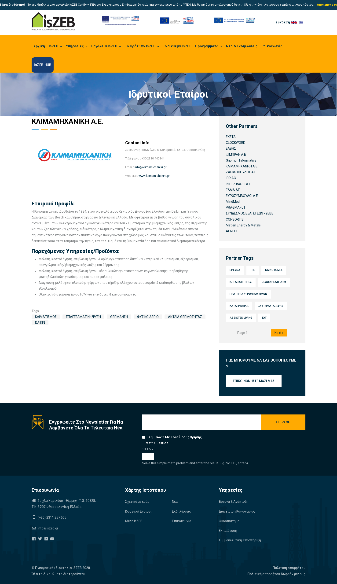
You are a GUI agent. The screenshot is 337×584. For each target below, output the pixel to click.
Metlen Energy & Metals (243, 225)
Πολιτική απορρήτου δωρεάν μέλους (276, 574)
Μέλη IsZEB (134, 521)
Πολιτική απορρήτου (289, 568)
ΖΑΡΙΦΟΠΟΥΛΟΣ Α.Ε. (241, 172)
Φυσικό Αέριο (148, 317)
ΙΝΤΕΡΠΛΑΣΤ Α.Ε (238, 184)
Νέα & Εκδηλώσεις (242, 46)
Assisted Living (241, 317)
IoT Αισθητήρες (241, 282)
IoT (264, 317)
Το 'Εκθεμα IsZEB (177, 46)
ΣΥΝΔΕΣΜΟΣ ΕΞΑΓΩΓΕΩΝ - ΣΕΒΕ (249, 213)
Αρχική (39, 46)
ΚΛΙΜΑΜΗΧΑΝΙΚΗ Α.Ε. (242, 166)
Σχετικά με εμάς (137, 501)
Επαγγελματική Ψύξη (83, 317)
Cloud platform (274, 282)
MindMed (233, 201)
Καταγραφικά (239, 305)
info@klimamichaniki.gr (150, 167)
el (302, 22)
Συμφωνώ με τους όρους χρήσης (175, 437)
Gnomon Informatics (241, 160)
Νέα (175, 501)
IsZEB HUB (42, 65)
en (295, 22)
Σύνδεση (283, 22)
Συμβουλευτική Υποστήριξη (240, 540)
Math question (157, 443)
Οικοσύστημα (229, 521)
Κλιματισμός (46, 317)
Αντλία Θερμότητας (185, 317)
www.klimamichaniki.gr (154, 175)
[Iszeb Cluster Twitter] (40, 539)
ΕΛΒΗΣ (231, 148)
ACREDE (232, 231)
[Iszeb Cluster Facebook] (34, 539)
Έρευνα (235, 270)
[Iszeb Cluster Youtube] (52, 539)
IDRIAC (231, 178)
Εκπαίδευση (228, 530)
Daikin (40, 323)
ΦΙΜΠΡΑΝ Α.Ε (236, 154)
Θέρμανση (119, 317)
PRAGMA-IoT (235, 207)
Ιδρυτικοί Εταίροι (138, 511)
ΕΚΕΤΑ (231, 137)
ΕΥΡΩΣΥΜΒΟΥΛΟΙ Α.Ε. (242, 196)
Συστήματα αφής (270, 305)
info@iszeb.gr (47, 528)
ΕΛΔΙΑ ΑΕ (233, 190)
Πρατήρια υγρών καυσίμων (248, 294)
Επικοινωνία (272, 46)
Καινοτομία (273, 270)
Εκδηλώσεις (181, 511)
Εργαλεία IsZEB (106, 46)
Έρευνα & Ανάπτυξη (233, 501)
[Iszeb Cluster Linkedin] (46, 539)
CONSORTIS (235, 219)
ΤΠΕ (252, 270)
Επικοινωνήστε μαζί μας (254, 381)
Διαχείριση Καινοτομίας (237, 511)
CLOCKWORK (235, 142)
